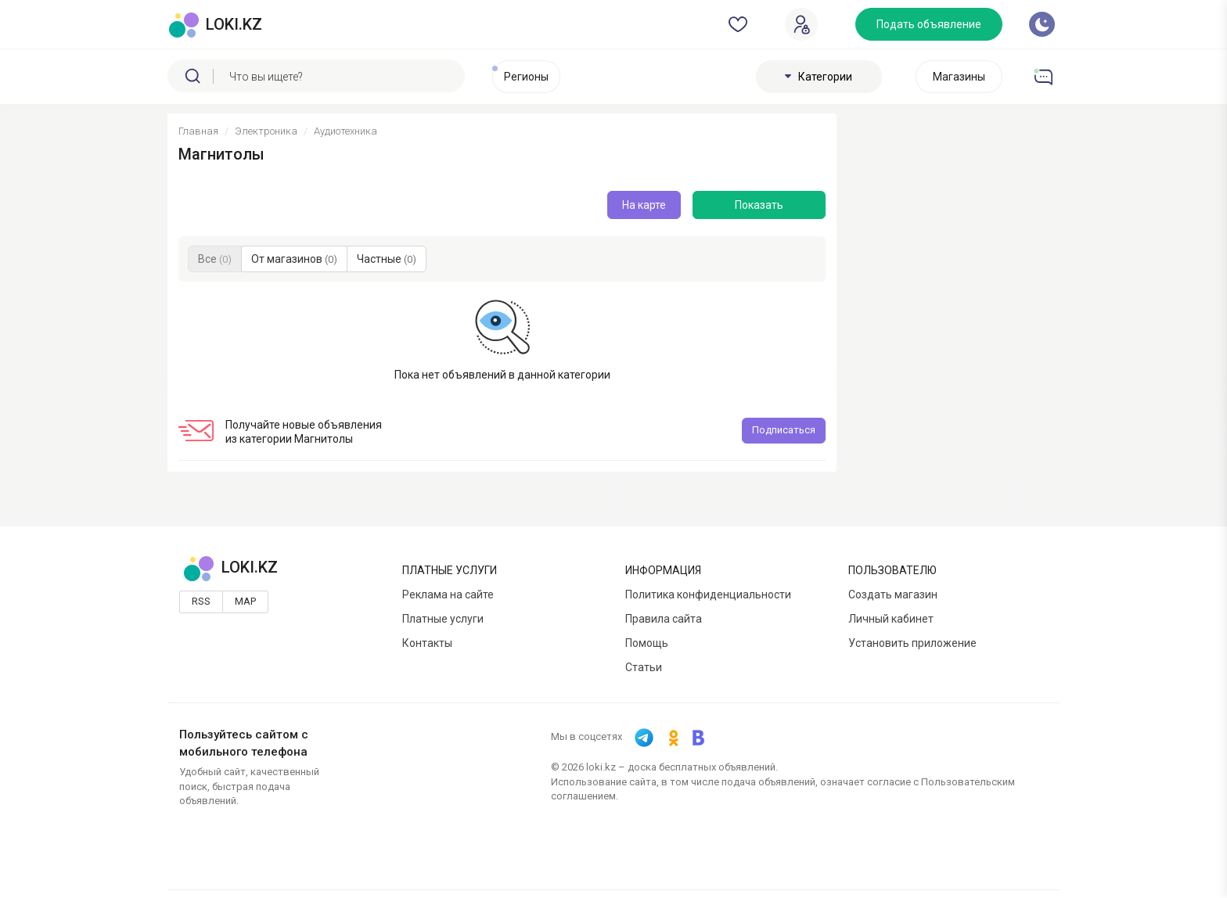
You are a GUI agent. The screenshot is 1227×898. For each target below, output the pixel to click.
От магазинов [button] (294, 259)
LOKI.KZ (230, 567)
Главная (198, 131)
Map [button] (245, 601)
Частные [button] (386, 259)
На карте (644, 205)
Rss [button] (201, 601)
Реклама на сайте (448, 594)
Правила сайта (663, 618)
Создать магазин (892, 594)
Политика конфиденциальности (708, 594)
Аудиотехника (345, 131)
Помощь (646, 643)
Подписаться (783, 430)
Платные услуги (443, 618)
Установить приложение (912, 643)
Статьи (643, 667)
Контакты (427, 643)
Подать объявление (928, 24)
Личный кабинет (891, 618)
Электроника (266, 131)
